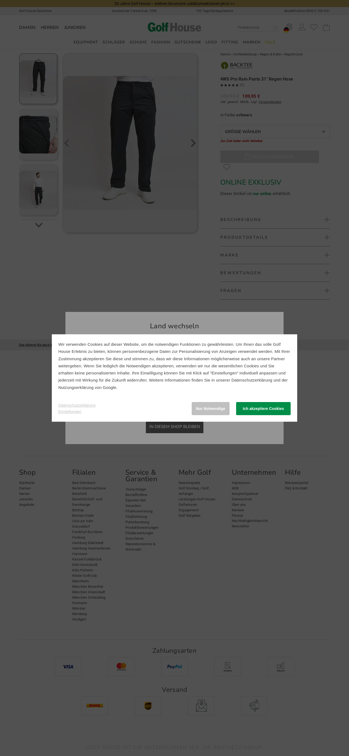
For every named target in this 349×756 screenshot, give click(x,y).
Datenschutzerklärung (251, 380)
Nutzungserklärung (76, 387)
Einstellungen (69, 411)
